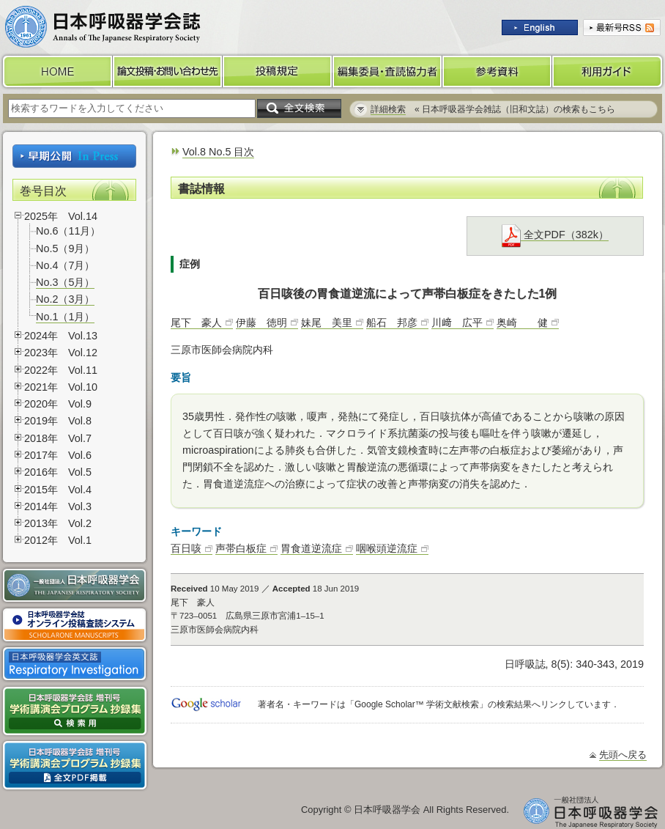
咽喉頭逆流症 (386, 548)
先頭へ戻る (623, 754)
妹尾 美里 (326, 322)
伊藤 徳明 (261, 322)
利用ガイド (608, 71)
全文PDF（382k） (555, 235)
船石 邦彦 (391, 322)
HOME (56, 71)
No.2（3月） (65, 299)
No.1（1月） (65, 317)
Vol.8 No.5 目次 (218, 152)
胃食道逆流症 (311, 548)
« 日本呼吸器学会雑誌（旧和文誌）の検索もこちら (493, 109)
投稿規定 (277, 71)
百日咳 (186, 548)
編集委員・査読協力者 (387, 71)
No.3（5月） (65, 282)
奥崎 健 (522, 322)
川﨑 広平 (457, 322)
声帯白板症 (241, 548)
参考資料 (497, 71)
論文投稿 (168, 71)
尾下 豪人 (196, 322)
